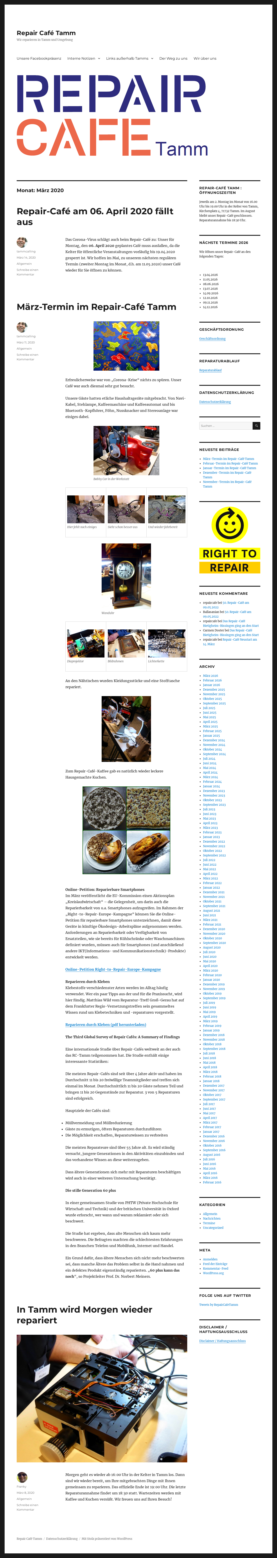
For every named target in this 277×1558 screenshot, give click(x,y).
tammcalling (26, 251)
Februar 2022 (212, 883)
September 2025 (214, 703)
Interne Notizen (81, 58)
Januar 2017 (211, 1132)
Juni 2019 (209, 1007)
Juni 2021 (209, 915)
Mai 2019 (209, 1012)
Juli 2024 (209, 759)
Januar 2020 (211, 980)
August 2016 (211, 1155)
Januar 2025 (211, 736)
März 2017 (210, 1122)
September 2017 (214, 1099)
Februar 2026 (212, 680)
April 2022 (210, 874)
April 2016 (210, 1173)
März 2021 (210, 920)
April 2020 (210, 966)
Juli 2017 (209, 1104)
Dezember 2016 (214, 1136)
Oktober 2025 (212, 699)
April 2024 (210, 772)
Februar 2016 (212, 1182)
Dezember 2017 (214, 1086)
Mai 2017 (209, 1113)
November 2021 (214, 897)
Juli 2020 (209, 952)
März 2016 (210, 1178)
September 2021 (214, 906)
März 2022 (210, 878)
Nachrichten (212, 1218)
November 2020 (214, 934)
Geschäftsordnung (212, 339)
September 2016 (214, 1150)
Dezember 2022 (214, 841)
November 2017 (214, 1090)
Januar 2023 (211, 837)
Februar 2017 (212, 1127)
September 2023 (214, 805)
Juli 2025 (209, 708)
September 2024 (214, 754)
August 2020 (212, 947)
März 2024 (210, 777)
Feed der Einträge (215, 1264)
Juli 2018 (209, 1053)
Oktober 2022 (212, 851)
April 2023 (210, 823)
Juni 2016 (209, 1164)
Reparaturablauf (210, 370)
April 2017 (210, 1118)
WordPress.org (213, 1273)
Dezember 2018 (214, 1035)
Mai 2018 (209, 1063)
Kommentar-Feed (215, 1268)
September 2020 (214, 943)
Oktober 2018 (212, 1044)
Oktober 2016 (212, 1145)
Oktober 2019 (212, 993)
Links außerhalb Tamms (127, 58)
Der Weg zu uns (173, 58)
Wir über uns (205, 58)
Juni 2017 (209, 1109)
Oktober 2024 (212, 749)
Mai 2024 (209, 768)
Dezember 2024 (214, 740)
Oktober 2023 (212, 800)
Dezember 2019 (214, 984)
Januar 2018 (211, 1081)
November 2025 (214, 694)
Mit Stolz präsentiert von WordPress (107, 1539)
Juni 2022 (209, 865)
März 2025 (210, 726)
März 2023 (210, 828)
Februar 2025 (212, 731)
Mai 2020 (209, 961)
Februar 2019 (212, 1026)
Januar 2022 (211, 888)
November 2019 (214, 989)
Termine (209, 1223)
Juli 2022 (209, 860)
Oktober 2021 (212, 901)
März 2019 (210, 1021)
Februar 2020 (212, 975)
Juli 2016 (209, 1159)
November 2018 (214, 1040)
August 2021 (211, 911)
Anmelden (210, 1259)
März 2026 (210, 676)
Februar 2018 (212, 1076)
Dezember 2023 (214, 791)
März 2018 (210, 1072)
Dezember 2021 (214, 892)
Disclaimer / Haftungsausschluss (222, 1341)
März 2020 (210, 970)
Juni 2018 (209, 1058)
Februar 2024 (212, 782)
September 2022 (214, 855)
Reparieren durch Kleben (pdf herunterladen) (105, 1024)
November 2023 (214, 795)
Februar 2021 (212, 924)
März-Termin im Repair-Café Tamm (96, 306)
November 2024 (214, 745)
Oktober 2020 (212, 938)
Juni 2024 (209, 763)
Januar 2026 (211, 685)
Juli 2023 (209, 809)
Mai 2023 (209, 818)
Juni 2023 (209, 814)
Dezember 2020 (214, 929)
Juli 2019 (209, 1003)
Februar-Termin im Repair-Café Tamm (230, 463)
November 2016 (214, 1141)
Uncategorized (213, 1228)
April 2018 (210, 1067)
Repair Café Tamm (46, 33)
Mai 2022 (209, 869)
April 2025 (210, 722)
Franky (21, 1486)
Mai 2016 (209, 1168)
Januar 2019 (211, 1030)
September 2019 (214, 998)
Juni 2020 (209, 957)
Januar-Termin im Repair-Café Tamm (229, 468)
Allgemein (24, 263)
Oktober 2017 (212, 1095)
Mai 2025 (209, 717)
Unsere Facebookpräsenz (39, 58)
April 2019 (210, 1016)
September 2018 (214, 1049)
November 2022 (214, 846)
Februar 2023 (212, 832)
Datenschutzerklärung (215, 402)
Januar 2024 (211, 786)
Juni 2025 (209, 713)
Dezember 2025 (214, 689)
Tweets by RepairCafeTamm (218, 1305)
